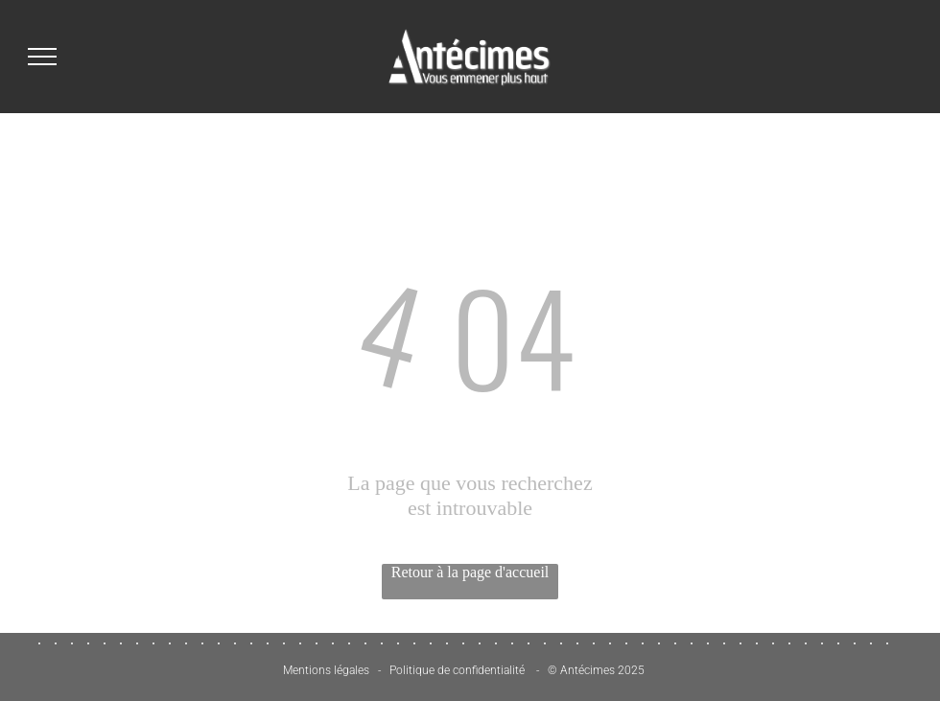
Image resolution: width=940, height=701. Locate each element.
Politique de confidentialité (457, 670)
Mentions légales (326, 670)
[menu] (42, 57)
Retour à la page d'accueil (470, 572)
